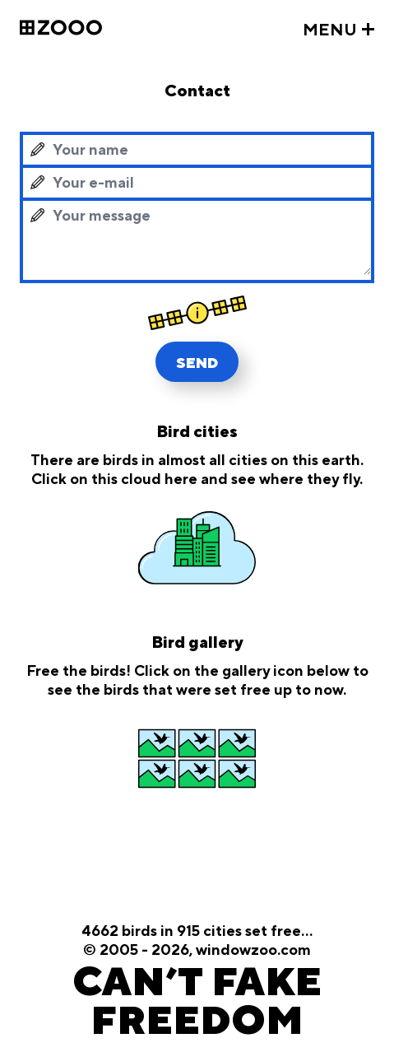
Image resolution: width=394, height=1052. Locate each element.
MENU (330, 30)
